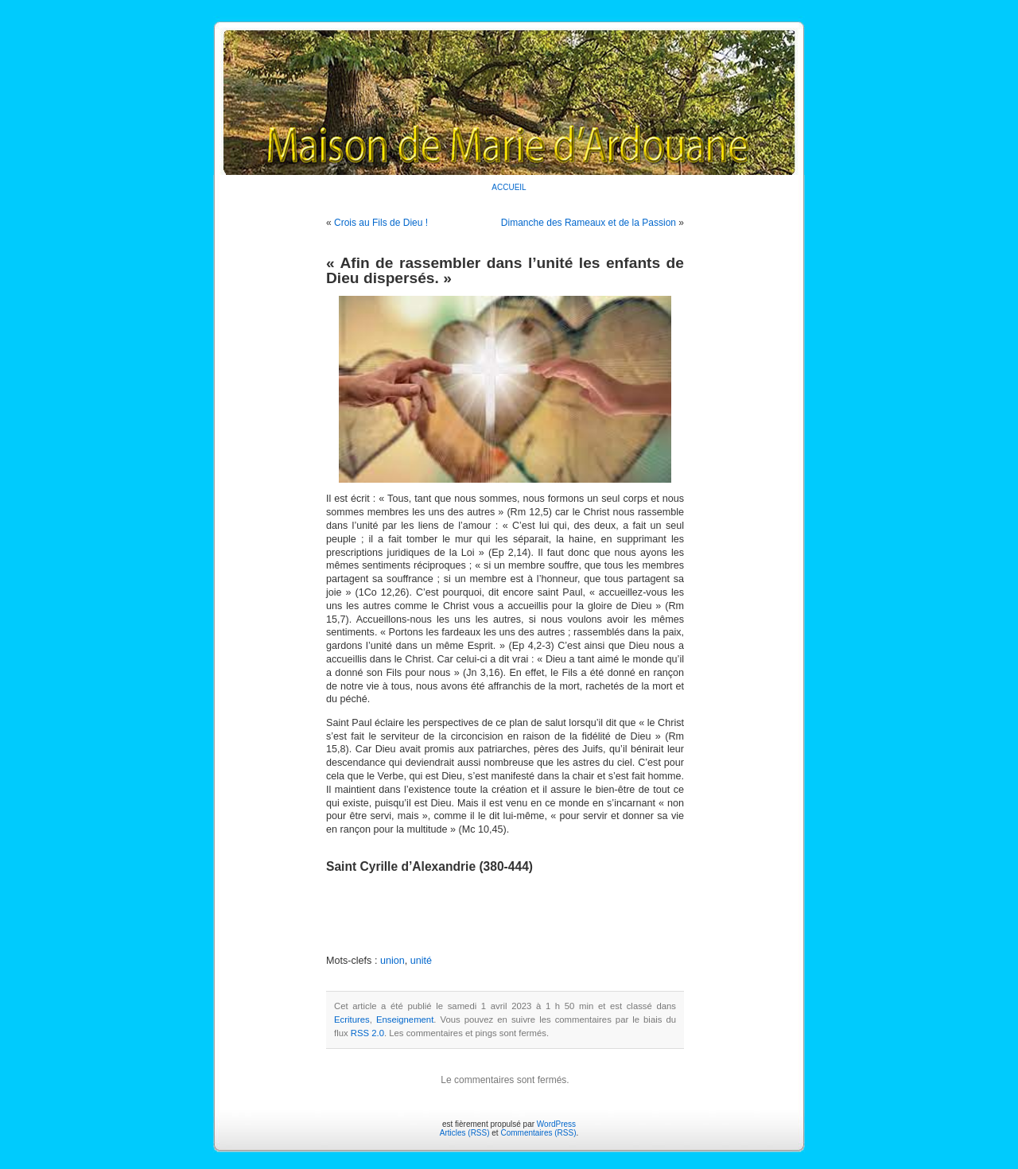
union (392, 960)
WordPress (556, 1124)
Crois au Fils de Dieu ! (381, 222)
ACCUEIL (509, 187)
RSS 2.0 (367, 1033)
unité (421, 960)
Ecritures (352, 1019)
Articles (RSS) (465, 1132)
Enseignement (404, 1019)
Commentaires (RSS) (538, 1132)
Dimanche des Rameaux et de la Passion (588, 222)
